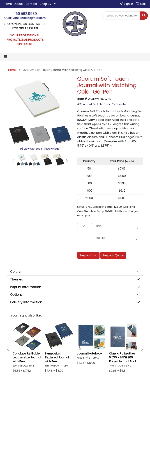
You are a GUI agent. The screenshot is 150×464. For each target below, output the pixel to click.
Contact (31, 4)
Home (7, 4)
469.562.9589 (25, 13)
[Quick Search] (121, 15)
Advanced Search (103, 406)
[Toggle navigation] (5, 56)
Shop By (45, 4)
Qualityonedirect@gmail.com (25, 18)
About (18, 4)
